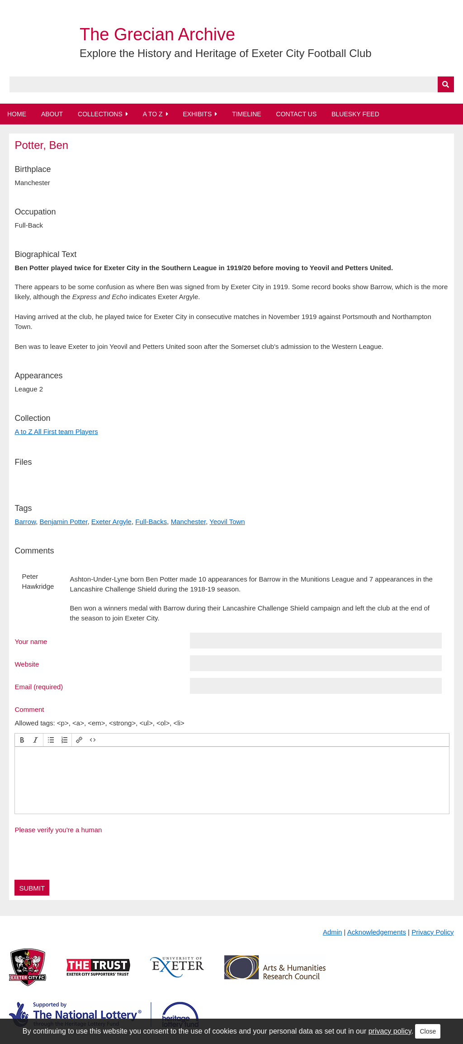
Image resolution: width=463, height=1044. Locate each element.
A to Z (153, 114)
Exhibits (197, 114)
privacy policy (390, 1031)
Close (428, 1031)
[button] (22, 739)
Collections (100, 114)
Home (16, 114)
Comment (29, 709)
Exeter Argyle (111, 521)
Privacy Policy (432, 932)
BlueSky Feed (355, 114)
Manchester (188, 521)
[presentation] (22, 740)
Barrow (25, 521)
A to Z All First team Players (56, 431)
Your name (30, 641)
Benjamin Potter (64, 521)
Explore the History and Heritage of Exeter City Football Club (226, 53)
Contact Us (296, 114)
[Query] (231, 84)
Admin (332, 932)
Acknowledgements (376, 932)
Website (26, 663)
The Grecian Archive (157, 34)
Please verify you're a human (58, 830)
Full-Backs (151, 521)
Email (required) (38, 686)
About (52, 114)
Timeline (246, 114)
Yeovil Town (227, 521)
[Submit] (446, 84)
